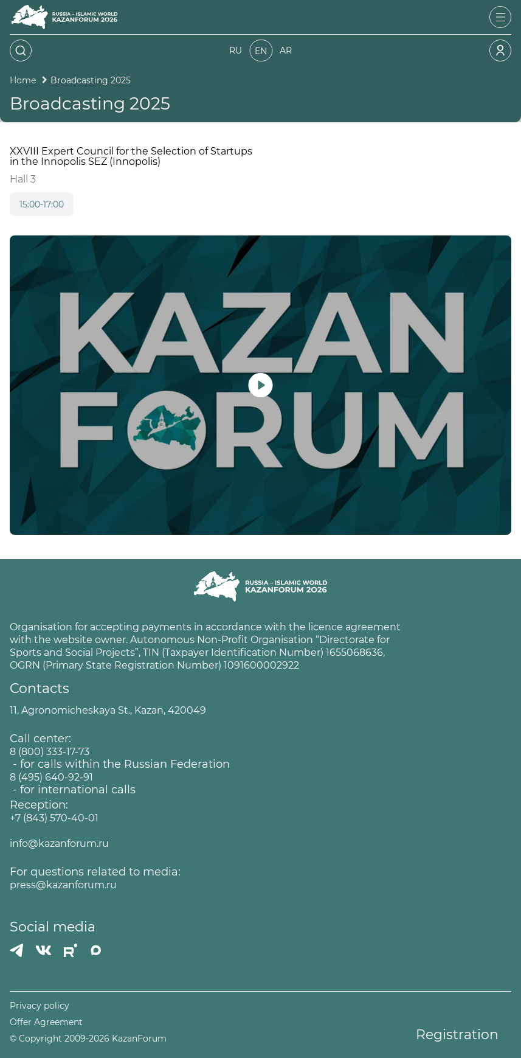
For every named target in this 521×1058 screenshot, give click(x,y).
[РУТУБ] (70, 950)
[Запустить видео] (260, 385)
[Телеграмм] (16, 950)
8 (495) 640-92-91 (51, 777)
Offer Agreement (46, 1022)
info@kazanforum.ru (59, 843)
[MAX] (96, 950)
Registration (457, 1034)
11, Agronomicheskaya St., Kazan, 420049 (108, 710)
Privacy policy (39, 1006)
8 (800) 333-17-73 (49, 752)
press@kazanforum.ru (63, 885)
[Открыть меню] (500, 17)
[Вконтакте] (43, 950)
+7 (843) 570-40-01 (54, 818)
